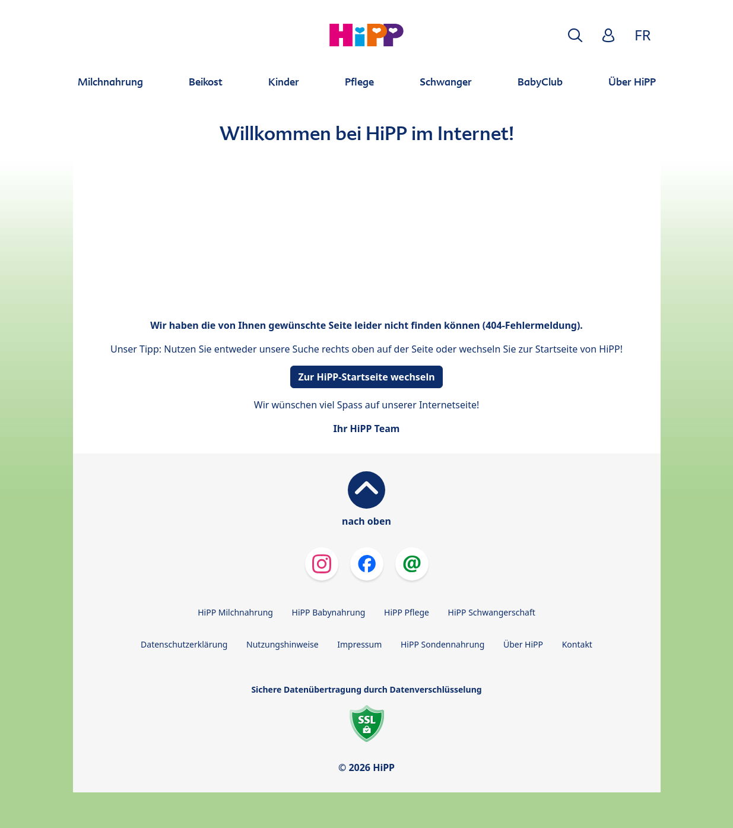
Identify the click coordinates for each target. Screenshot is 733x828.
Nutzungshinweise (282, 644)
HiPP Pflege (406, 612)
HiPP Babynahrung (329, 612)
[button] (575, 35)
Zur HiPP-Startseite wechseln (366, 376)
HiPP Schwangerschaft (491, 612)
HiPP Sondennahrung (442, 644)
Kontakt (577, 644)
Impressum (359, 644)
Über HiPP (523, 644)
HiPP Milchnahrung (235, 612)
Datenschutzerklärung (184, 644)
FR (642, 35)
